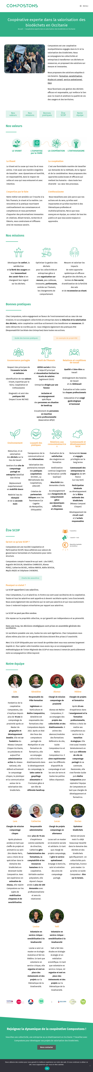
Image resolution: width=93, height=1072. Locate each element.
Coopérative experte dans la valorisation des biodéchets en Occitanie (50, 29)
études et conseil (55, 79)
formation (63, 76)
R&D (50, 83)
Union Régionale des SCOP (35, 649)
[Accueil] (20, 29)
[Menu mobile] (84, 6)
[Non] (90, 1065)
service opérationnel (73, 79)
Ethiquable (24, 642)
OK (47, 1068)
